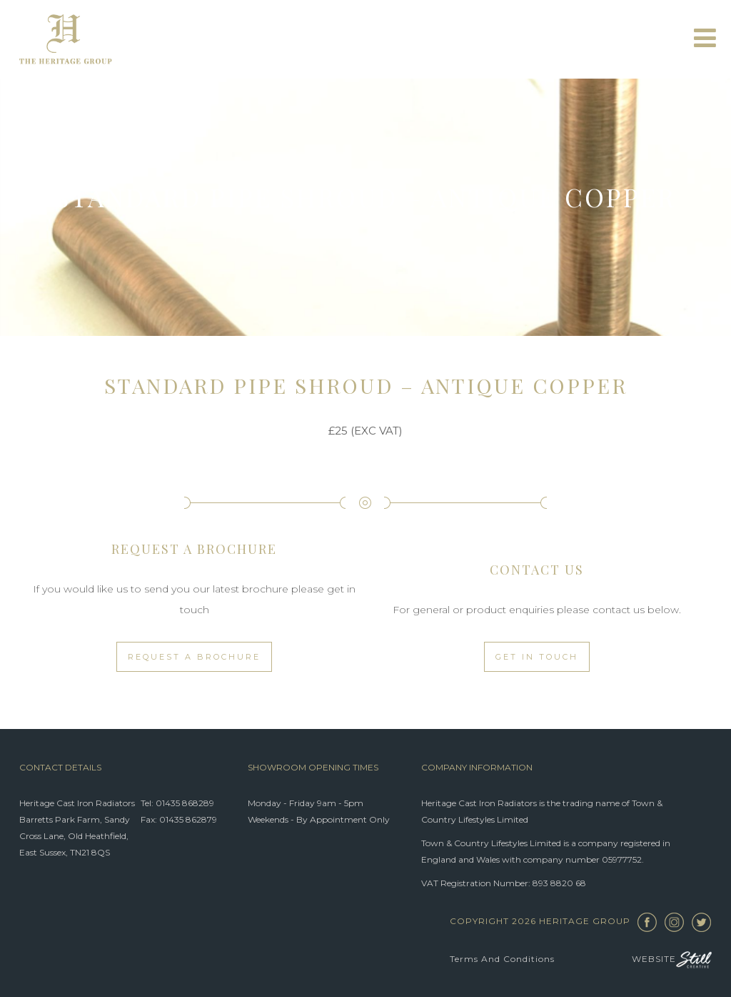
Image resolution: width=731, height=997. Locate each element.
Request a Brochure (194, 657)
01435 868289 (185, 803)
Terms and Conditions (502, 958)
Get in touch (536, 657)
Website (672, 959)
